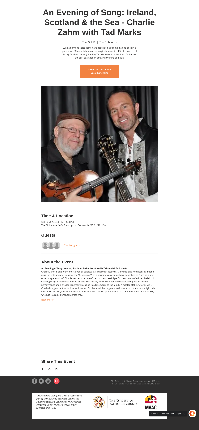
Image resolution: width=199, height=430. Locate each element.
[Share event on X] (49, 369)
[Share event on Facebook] (42, 369)
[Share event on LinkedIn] (56, 369)
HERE (53, 407)
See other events (99, 73)
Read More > (47, 299)
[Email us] (56, 381)
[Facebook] (34, 381)
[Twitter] (41, 381)
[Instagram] (48, 381)
